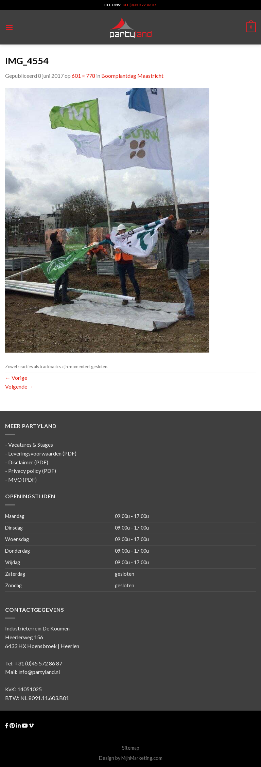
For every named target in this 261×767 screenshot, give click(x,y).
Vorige (16, 377)
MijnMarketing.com (141, 758)
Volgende (19, 386)
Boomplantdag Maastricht (132, 75)
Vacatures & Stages (30, 444)
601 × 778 (83, 75)
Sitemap (130, 748)
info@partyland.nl (39, 671)
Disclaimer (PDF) (28, 462)
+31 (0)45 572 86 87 (139, 5)
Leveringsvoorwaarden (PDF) (42, 453)
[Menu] (9, 27)
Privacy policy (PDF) (32, 470)
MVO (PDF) (22, 479)
